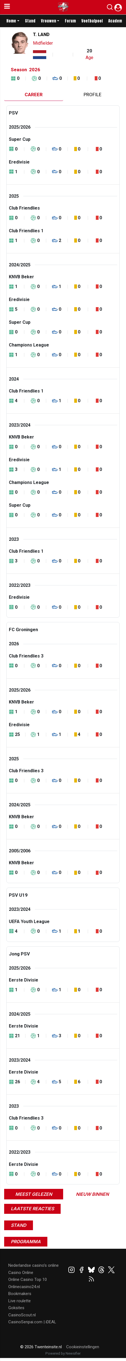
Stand (30, 21)
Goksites (16, 1307)
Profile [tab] (92, 94)
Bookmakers (19, 1293)
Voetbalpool (92, 21)
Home (11, 21)
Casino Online (20, 1272)
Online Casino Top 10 (27, 1279)
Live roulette (19, 1300)
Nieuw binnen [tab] (92, 1194)
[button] (109, 8)
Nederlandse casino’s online (33, 1265)
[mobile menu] (7, 7)
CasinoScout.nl (22, 1314)
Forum (70, 21)
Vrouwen (48, 21)
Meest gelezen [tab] (33, 1194)
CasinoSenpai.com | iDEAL (32, 1321)
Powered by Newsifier (63, 1353)
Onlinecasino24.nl (24, 1286)
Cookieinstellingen (82, 1346)
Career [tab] (34, 94)
